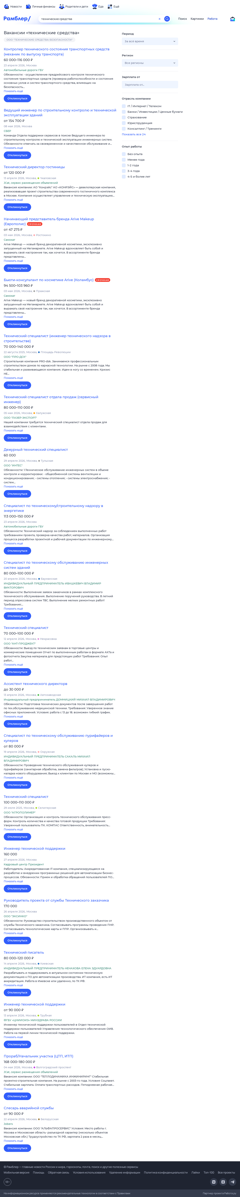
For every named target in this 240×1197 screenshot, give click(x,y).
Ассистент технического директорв (35, 684)
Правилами (123, 1193)
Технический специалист (26, 628)
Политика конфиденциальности (166, 1172)
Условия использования (89, 1172)
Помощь (38, 1172)
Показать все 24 (134, 134)
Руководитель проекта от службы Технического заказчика (56, 900)
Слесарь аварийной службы (29, 1108)
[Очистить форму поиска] (159, 19)
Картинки (197, 19)
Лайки (195, 1172)
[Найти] (167, 19)
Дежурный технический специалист (36, 450)
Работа (213, 19)
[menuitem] (13, 6)
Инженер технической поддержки (34, 849)
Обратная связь (58, 1172)
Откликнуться (17, 98)
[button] (60, 83)
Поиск (182, 19)
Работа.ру (230, 1193)
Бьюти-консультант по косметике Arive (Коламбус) (49, 280)
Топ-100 (209, 1172)
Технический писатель (24, 952)
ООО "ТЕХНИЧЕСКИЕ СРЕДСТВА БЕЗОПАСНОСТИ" (40, 39)
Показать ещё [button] (13, 91)
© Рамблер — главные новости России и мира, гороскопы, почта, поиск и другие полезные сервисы (71, 1167)
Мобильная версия (16, 1172)
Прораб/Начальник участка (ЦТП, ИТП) (38, 1056)
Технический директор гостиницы (34, 167)
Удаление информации (124, 1172)
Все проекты (226, 1172)
